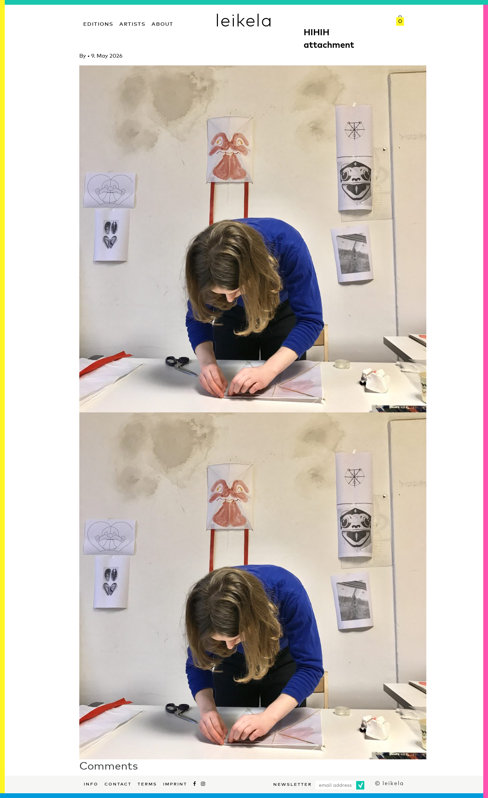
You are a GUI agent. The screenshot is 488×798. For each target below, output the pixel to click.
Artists (132, 22)
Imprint (175, 783)
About (162, 22)
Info (91, 783)
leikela (243, 19)
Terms (147, 783)
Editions (98, 22)
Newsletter (292, 783)
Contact (117, 783)
